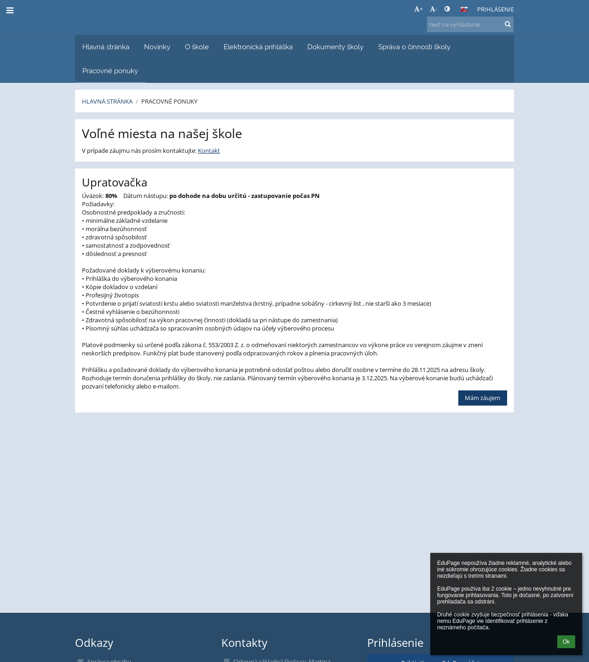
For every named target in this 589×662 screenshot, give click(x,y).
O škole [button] (197, 47)
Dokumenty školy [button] (335, 47)
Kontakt (209, 150)
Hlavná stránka (107, 101)
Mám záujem (482, 398)
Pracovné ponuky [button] (110, 71)
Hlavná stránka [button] (105, 47)
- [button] (433, 9)
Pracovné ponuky (169, 101)
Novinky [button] (157, 47)
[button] (464, 9)
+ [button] (418, 9)
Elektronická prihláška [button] (258, 47)
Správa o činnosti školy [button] (414, 47)
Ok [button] (566, 642)
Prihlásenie (495, 9)
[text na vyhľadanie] (470, 24)
